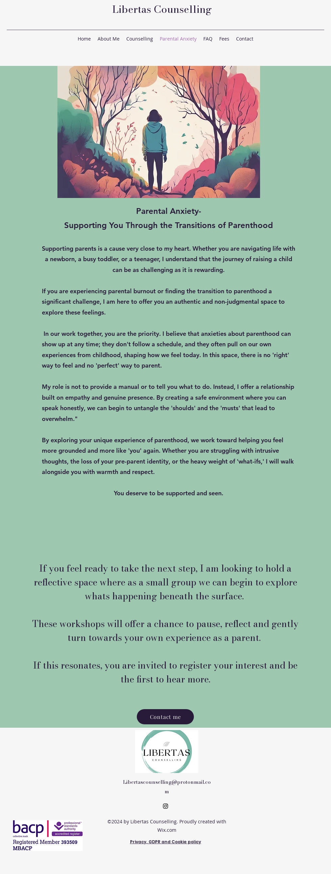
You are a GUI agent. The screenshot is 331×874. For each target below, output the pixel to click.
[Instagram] (165, 806)
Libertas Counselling (162, 9)
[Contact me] (165, 716)
